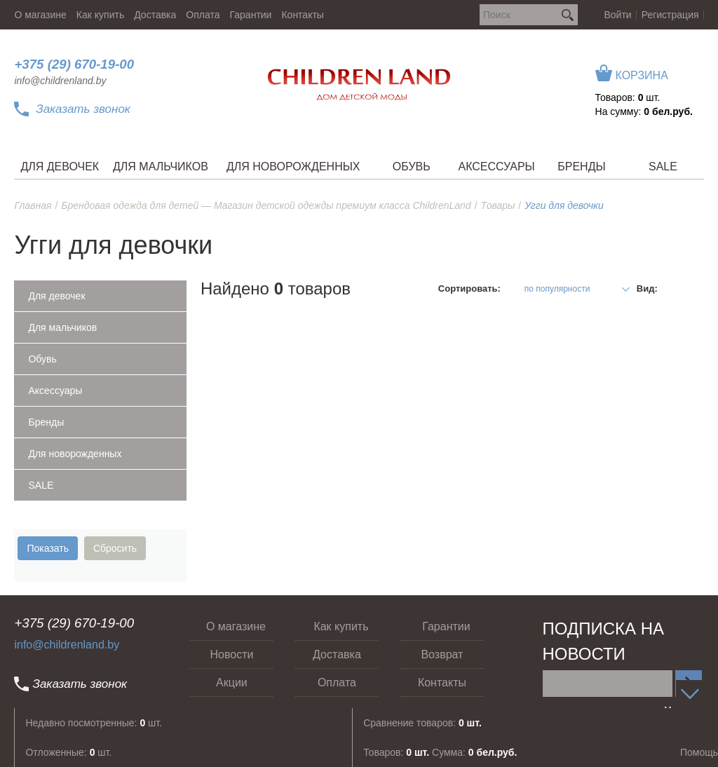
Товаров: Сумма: (440, 752)
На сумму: (644, 111)
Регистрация (670, 14)
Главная (32, 205)
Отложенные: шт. (68, 752)
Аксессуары (55, 390)
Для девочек (56, 295)
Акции (232, 682)
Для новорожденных (74, 453)
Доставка (155, 14)
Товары (498, 205)
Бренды (46, 422)
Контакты (302, 14)
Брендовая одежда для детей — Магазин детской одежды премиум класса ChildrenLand (265, 205)
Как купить (100, 14)
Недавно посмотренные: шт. (93, 722)
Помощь (699, 752)
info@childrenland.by (60, 80)
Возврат (442, 654)
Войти (618, 14)
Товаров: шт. (628, 97)
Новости (231, 654)
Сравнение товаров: (422, 722)
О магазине (40, 14)
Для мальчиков (62, 327)
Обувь (42, 359)
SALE (40, 485)
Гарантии (251, 14)
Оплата (202, 14)
